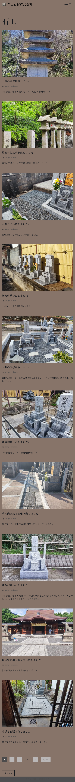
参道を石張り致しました (16, 731)
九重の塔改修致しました (16, 81)
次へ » (46, 759)
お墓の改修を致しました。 (17, 367)
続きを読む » (33, 598)
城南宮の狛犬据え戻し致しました (21, 660)
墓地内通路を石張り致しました (20, 513)
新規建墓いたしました (15, 295)
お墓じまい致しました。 (16, 224)
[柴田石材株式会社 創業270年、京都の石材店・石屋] (17, 4)
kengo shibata (11, 85)
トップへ (8, 773)
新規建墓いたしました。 (16, 442)
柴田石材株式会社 (41, 779)
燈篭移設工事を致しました (17, 152)
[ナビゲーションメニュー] (67, 4)
